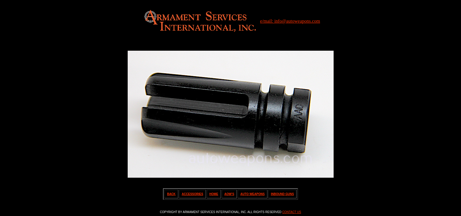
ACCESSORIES (192, 194)
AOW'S (229, 194)
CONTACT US (291, 212)
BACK (171, 194)
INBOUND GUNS (282, 194)
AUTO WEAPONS (252, 194)
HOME (213, 194)
